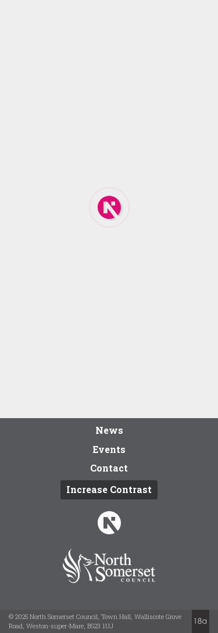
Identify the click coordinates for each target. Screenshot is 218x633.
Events (109, 449)
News (109, 430)
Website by (200, 621)
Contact (109, 468)
